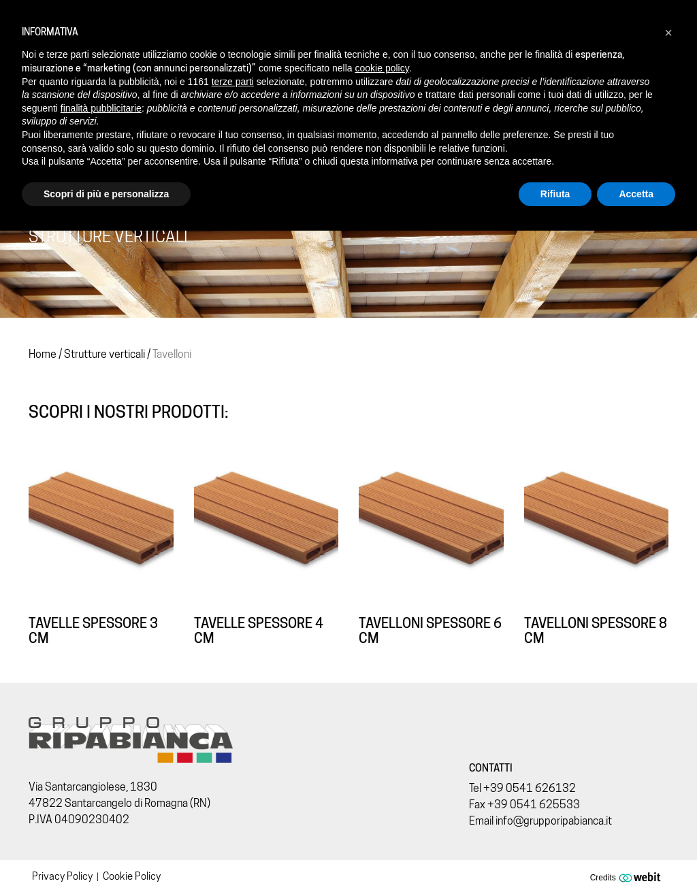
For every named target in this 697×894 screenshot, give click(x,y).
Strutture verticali (104, 354)
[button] (668, 33)
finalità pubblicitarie (101, 108)
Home (42, 354)
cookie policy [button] (382, 68)
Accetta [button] (636, 193)
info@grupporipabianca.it (554, 820)
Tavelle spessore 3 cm (93, 631)
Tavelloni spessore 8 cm (595, 631)
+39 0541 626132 (529, 788)
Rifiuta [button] (555, 193)
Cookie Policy (132, 876)
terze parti (233, 81)
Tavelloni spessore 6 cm (430, 631)
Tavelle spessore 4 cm (258, 631)
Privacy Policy (62, 876)
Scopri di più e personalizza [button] (106, 193)
